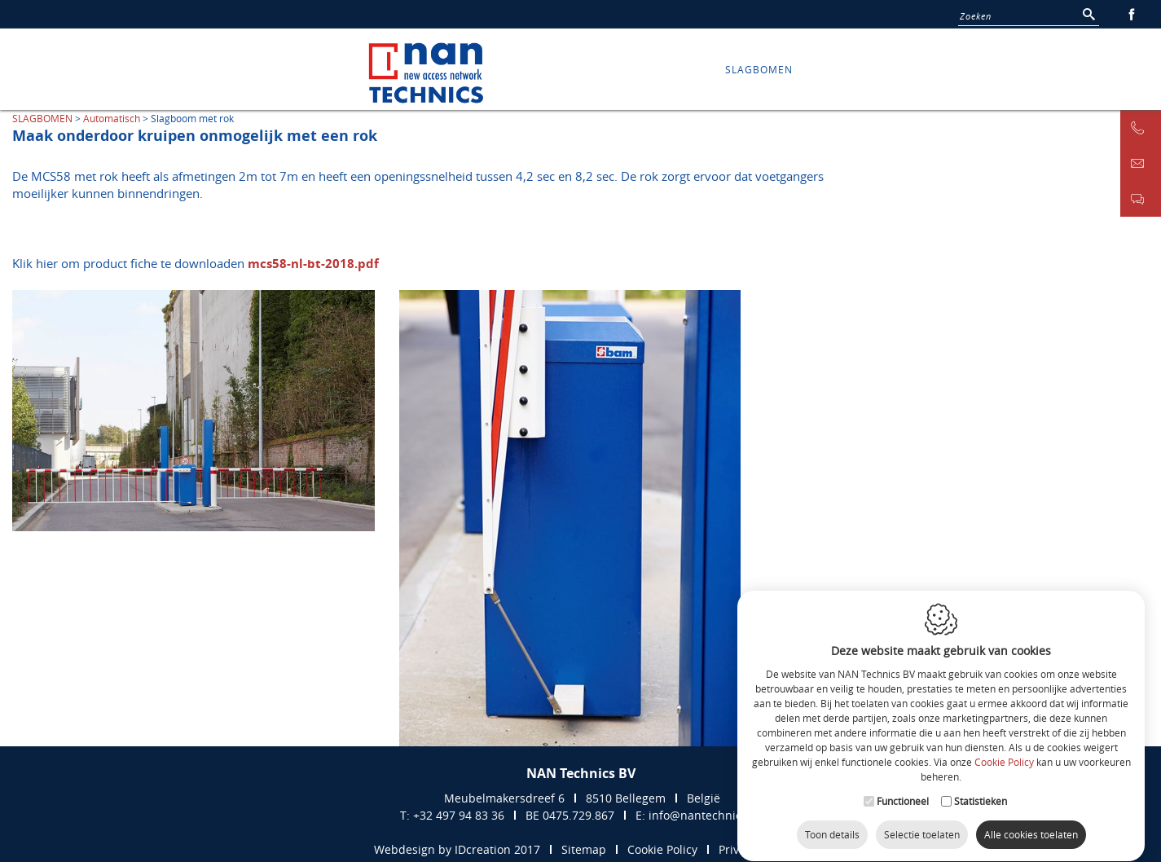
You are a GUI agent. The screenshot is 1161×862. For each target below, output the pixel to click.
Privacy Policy (755, 849)
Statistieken (980, 786)
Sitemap (583, 849)
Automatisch (111, 118)
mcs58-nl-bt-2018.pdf (313, 263)
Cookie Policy (1004, 747)
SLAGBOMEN (759, 69)
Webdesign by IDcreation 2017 (457, 849)
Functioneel (903, 786)
